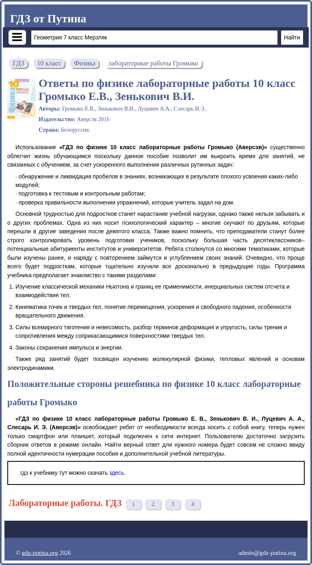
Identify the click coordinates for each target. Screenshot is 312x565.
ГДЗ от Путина (48, 18)
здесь (116, 472)
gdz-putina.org (40, 552)
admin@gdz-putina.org (267, 552)
